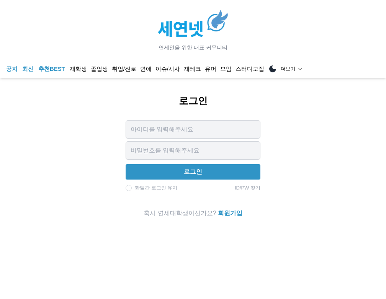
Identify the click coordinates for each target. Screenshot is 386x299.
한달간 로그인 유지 (156, 188)
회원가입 (230, 213)
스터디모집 (250, 69)
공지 (12, 69)
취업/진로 (124, 69)
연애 (146, 69)
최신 (28, 69)
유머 (210, 69)
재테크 (192, 69)
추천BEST (51, 69)
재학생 (78, 69)
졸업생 (99, 69)
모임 (226, 69)
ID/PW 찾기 (247, 188)
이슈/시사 (167, 69)
